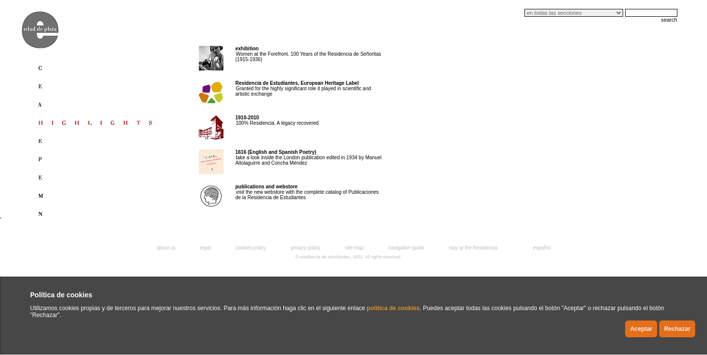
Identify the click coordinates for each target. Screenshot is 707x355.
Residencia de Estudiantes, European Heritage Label (297, 83)
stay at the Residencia (473, 247)
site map (354, 247)
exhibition (247, 48)
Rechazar (677, 328)
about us (165, 247)
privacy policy (305, 247)
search (669, 20)
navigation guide (406, 247)
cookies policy (250, 247)
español (542, 247)
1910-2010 (247, 117)
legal (205, 247)
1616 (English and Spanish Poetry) (275, 152)
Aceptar (641, 328)
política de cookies (393, 308)
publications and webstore (266, 186)
